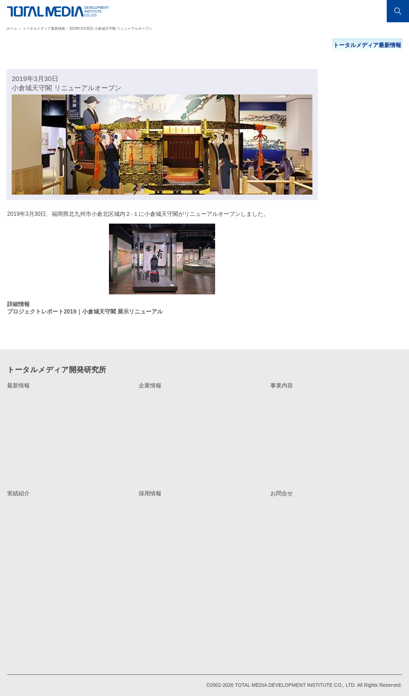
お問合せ (281, 493)
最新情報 (18, 385)
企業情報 (150, 385)
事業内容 (281, 385)
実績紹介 (18, 493)
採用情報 (150, 493)
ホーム (11, 28)
